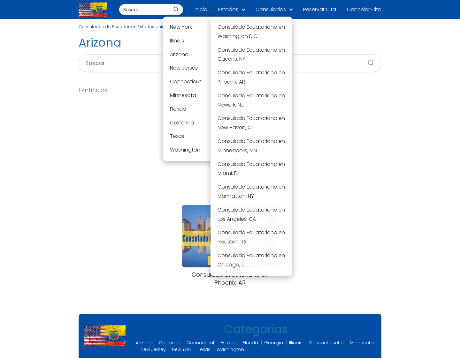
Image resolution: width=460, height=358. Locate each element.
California (169, 342)
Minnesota (362, 342)
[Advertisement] (230, 150)
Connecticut (201, 342)
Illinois (296, 342)
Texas (204, 349)
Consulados (271, 9)
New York (182, 349)
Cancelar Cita (364, 9)
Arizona (144, 342)
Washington (230, 349)
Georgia (273, 342)
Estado (229, 342)
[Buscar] (176, 9)
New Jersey (153, 349)
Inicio (201, 9)
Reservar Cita (319, 9)
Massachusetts (326, 342)
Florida (250, 342)
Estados (228, 9)
